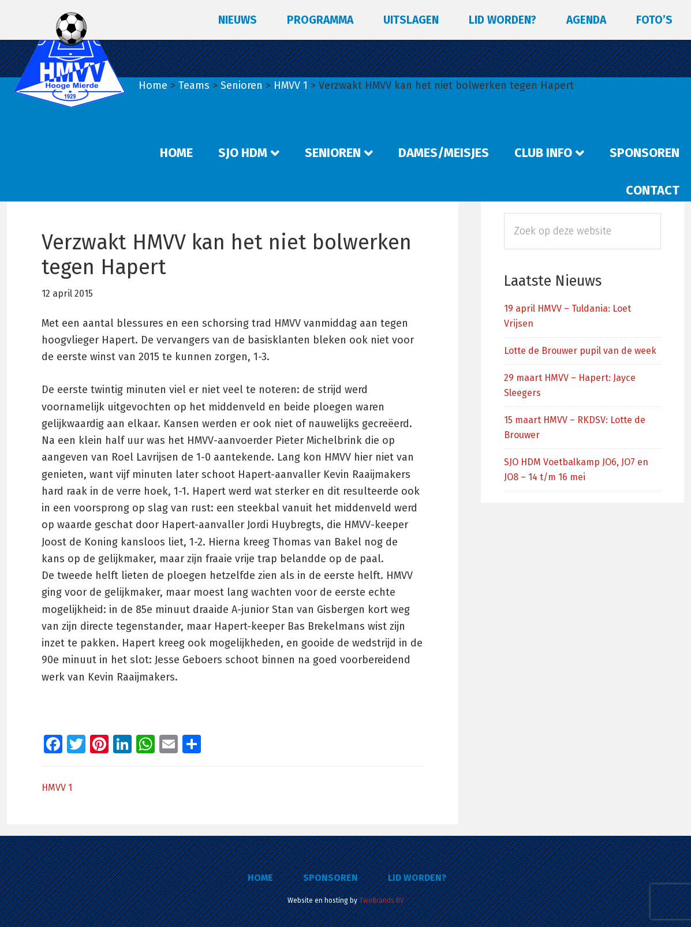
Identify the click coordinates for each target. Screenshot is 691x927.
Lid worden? (417, 877)
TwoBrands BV (381, 900)
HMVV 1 (57, 787)
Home (260, 877)
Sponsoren (330, 877)
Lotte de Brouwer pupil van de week (580, 350)
